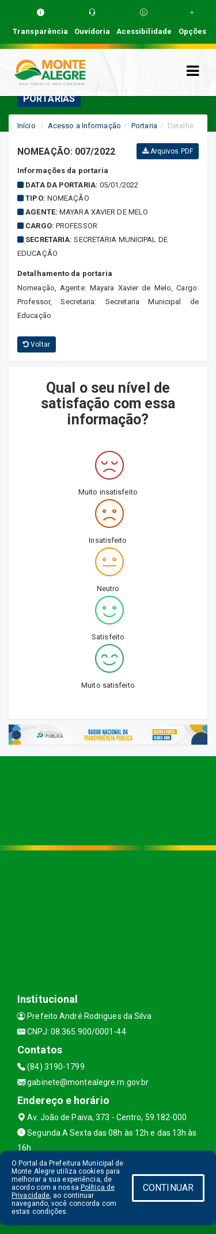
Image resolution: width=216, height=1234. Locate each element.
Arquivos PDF (167, 151)
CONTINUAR (168, 1187)
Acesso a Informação (84, 125)
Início (26, 125)
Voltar (36, 344)
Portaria (144, 125)
